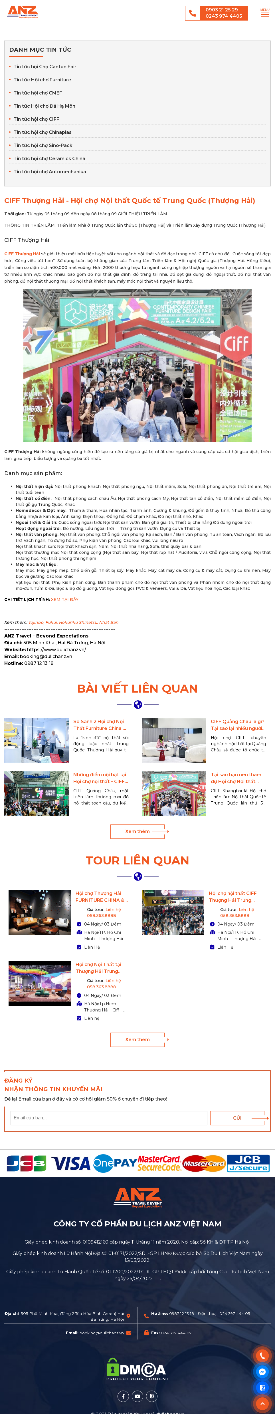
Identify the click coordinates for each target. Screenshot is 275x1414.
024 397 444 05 (234, 1313)
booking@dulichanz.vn (102, 1333)
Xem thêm (137, 831)
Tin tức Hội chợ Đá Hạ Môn (44, 106)
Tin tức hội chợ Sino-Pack (42, 145)
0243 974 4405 (224, 16)
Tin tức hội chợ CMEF (37, 93)
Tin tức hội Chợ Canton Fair (44, 66)
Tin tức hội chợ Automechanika (49, 171)
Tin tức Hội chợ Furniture (42, 80)
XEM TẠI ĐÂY (64, 599)
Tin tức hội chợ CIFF (36, 119)
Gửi (237, 1118)
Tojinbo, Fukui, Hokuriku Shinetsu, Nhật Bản (73, 622)
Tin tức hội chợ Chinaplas (42, 132)
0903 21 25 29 (222, 10)
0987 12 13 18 (181, 1313)
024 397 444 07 (176, 1333)
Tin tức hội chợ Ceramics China (49, 158)
